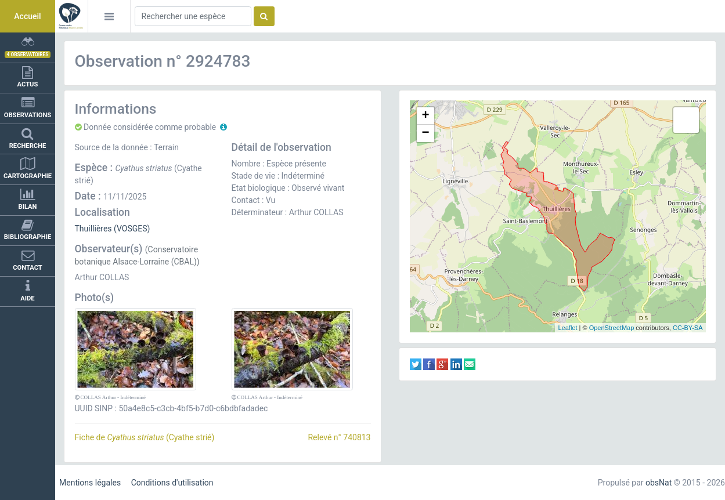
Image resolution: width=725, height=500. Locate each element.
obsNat (658, 482)
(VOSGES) (132, 228)
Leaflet (567, 327)
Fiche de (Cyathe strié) (145, 437)
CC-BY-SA (688, 327)
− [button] (425, 133)
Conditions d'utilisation (172, 482)
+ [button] (425, 116)
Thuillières (93, 228)
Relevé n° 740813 (339, 437)
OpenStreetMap (611, 327)
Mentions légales (90, 482)
